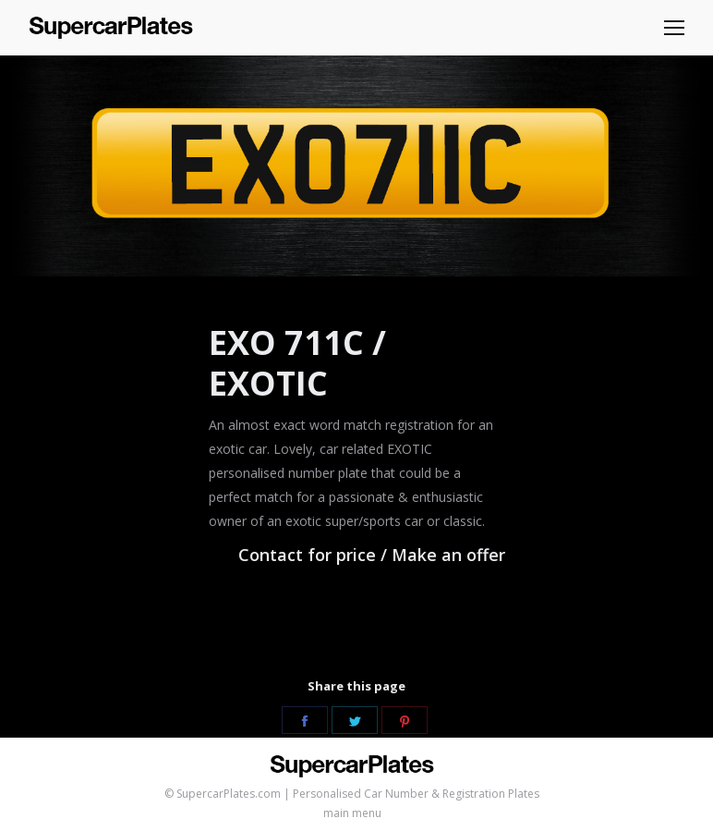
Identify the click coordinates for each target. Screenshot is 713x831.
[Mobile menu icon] (674, 28)
